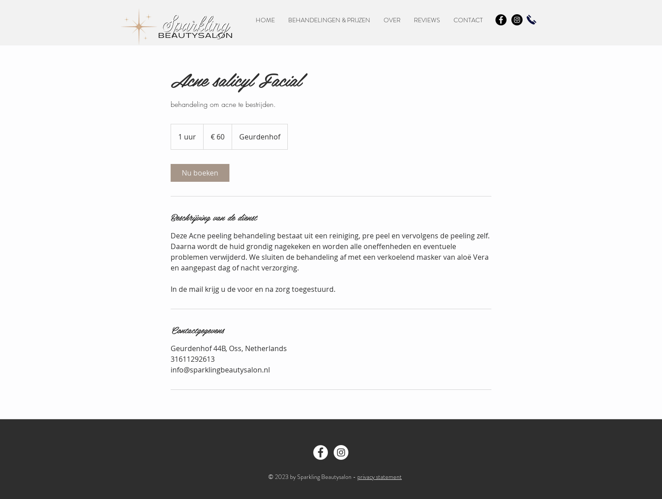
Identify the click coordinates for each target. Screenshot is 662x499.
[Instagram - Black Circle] (517, 19)
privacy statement (379, 476)
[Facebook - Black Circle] (501, 19)
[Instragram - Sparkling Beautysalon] (341, 452)
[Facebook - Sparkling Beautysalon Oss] (320, 452)
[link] (200, 173)
